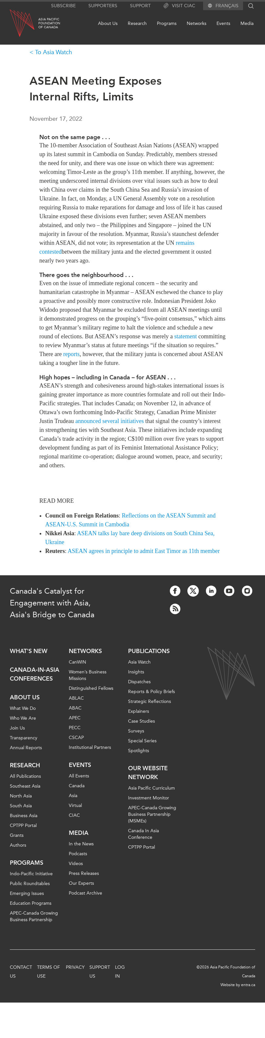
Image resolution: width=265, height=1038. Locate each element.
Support (140, 6)
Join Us (17, 728)
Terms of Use (48, 971)
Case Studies (141, 721)
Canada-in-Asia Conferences (34, 674)
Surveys (136, 731)
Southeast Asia (25, 786)
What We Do (23, 708)
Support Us (99, 971)
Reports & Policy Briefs (151, 691)
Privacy (75, 967)
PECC (75, 728)
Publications (149, 651)
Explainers (138, 711)
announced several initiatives (109, 421)
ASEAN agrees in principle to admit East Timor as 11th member (144, 551)
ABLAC (76, 698)
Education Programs (30, 903)
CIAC (74, 815)
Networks (196, 23)
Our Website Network (148, 773)
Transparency (23, 738)
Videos (76, 863)
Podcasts (78, 854)
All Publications (25, 776)
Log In (120, 971)
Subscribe (63, 6)
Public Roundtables (30, 883)
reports (71, 354)
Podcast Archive (85, 893)
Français (227, 6)
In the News (81, 844)
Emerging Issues (27, 893)
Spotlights (138, 750)
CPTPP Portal (23, 825)
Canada (77, 786)
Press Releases (84, 873)
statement (185, 336)
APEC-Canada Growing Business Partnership (34, 916)
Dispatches (139, 682)
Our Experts (81, 883)
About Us (108, 23)
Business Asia (23, 815)
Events (223, 23)
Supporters (102, 6)
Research (137, 23)
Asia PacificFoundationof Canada (49, 23)
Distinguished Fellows (91, 688)
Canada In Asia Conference (143, 834)
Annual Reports (26, 748)
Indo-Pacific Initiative (31, 874)
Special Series (142, 741)
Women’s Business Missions (87, 675)
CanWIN (77, 662)
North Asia (21, 796)
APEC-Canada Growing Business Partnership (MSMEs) (152, 814)
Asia (73, 795)
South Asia (21, 806)
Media (247, 23)
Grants (17, 835)
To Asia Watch (53, 52)
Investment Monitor (148, 798)
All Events (79, 776)
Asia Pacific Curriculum (151, 788)
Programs (167, 23)
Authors (18, 845)
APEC (75, 718)
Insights (136, 672)
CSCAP (76, 737)
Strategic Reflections (149, 701)
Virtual (75, 805)
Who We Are (23, 718)
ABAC (75, 708)
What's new (28, 651)
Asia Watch (139, 662)
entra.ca (248, 985)
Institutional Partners (90, 747)
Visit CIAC (179, 6)
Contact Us (21, 971)
